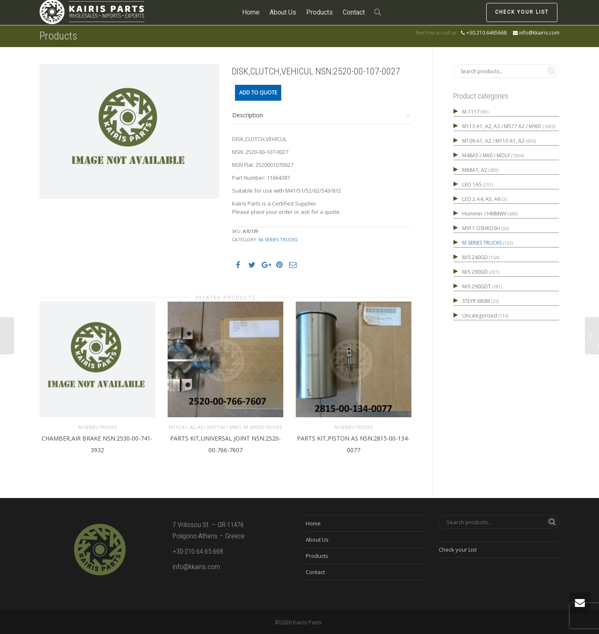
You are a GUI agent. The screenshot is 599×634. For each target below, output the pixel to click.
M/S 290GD (475, 271)
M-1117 (471, 111)
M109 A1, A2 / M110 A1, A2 (493, 140)
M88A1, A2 (474, 169)
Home (251, 12)
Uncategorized (479, 315)
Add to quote (258, 92)
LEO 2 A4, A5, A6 (481, 199)
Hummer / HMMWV (484, 213)
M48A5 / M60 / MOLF (486, 155)
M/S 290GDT (476, 286)
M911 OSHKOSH (481, 228)
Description (247, 115)
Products (319, 12)
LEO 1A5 (472, 184)
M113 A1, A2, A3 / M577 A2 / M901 (205, 426)
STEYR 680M (476, 301)
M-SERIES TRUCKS (278, 239)
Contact (354, 12)
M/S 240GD (475, 257)
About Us (283, 12)
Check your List (522, 12)
